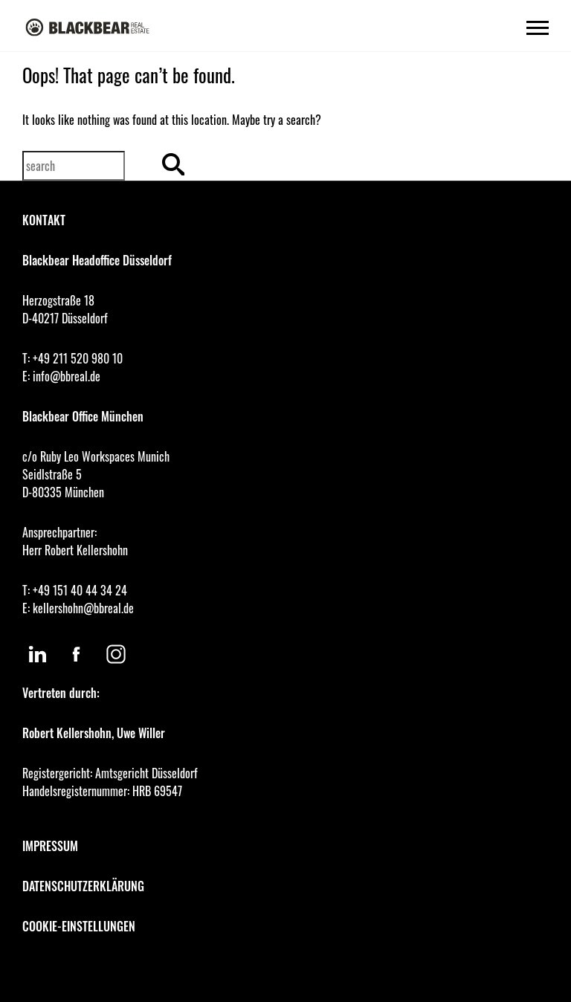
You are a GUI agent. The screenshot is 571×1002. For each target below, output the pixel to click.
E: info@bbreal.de (61, 376)
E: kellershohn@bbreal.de (78, 608)
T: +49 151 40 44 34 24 (74, 590)
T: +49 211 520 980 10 (72, 358)
